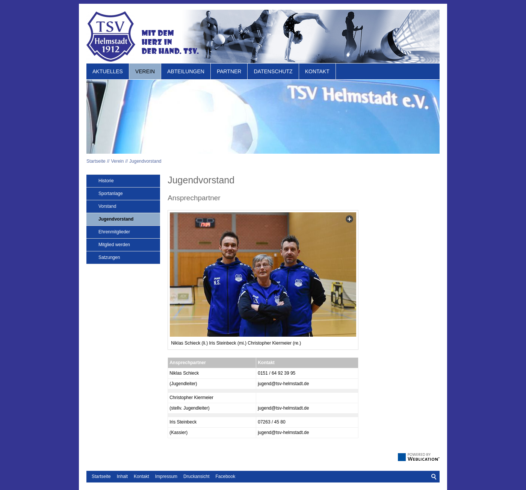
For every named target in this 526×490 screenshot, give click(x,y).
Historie (106, 180)
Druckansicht (196, 476)
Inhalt (122, 476)
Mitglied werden (114, 244)
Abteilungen (185, 71)
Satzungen (109, 257)
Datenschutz (273, 71)
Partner (229, 71)
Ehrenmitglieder (114, 231)
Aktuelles (107, 71)
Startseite (96, 161)
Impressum (166, 476)
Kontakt (317, 71)
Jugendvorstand (145, 161)
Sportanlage (110, 193)
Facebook (225, 476)
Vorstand (107, 206)
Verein (145, 71)
